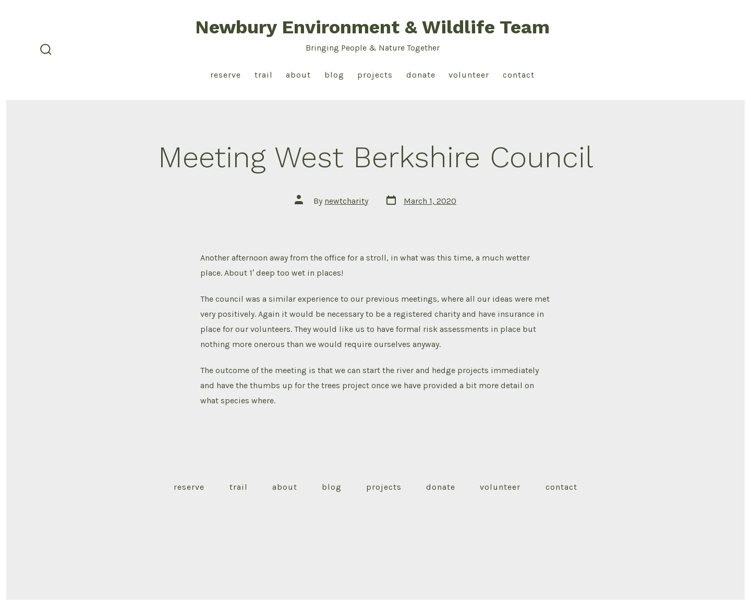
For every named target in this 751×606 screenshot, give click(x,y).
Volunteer (469, 75)
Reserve (225, 75)
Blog (334, 75)
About (298, 75)
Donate (420, 75)
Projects (375, 75)
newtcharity (346, 201)
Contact (519, 75)
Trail (264, 75)
